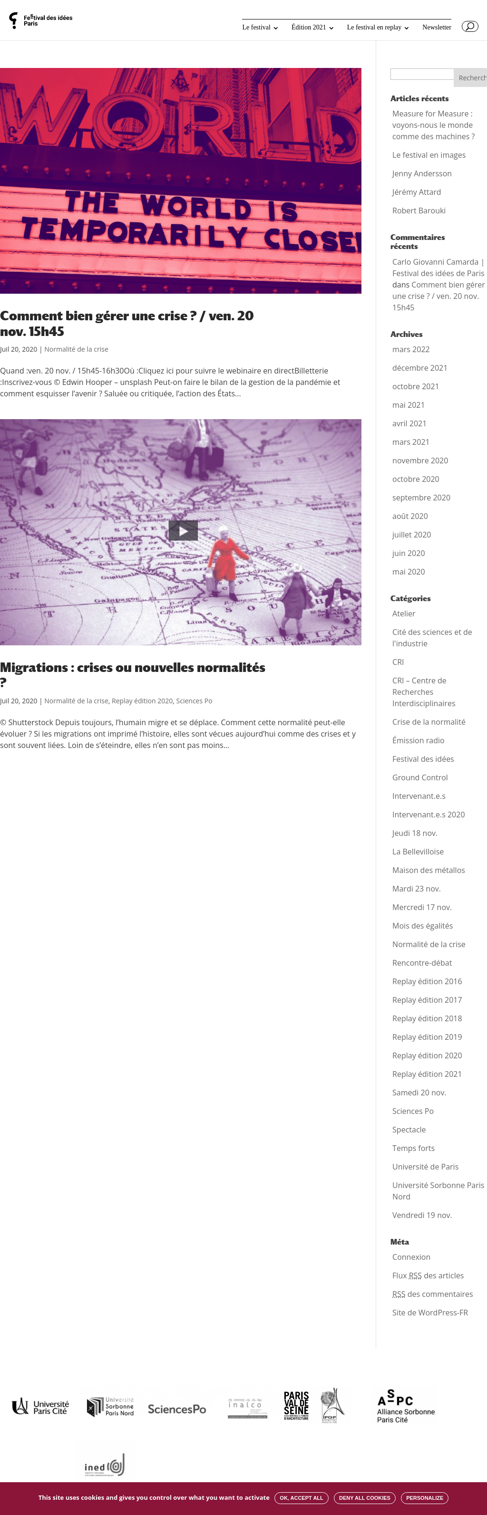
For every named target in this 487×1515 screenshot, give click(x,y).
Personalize (424, 1498)
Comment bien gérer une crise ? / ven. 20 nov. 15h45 (438, 296)
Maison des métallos (428, 870)
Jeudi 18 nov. (415, 833)
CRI (398, 662)
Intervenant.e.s (419, 796)
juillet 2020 (411, 534)
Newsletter (436, 27)
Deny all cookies (364, 1498)
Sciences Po (194, 700)
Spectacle (409, 1129)
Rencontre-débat (422, 963)
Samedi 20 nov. (419, 1092)
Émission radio (418, 740)
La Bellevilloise (418, 851)
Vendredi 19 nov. (422, 1215)
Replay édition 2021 (427, 1074)
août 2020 (410, 516)
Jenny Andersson (422, 173)
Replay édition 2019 (427, 1037)
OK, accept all (301, 1498)
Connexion (411, 1257)
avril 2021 (409, 423)
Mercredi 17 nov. (422, 907)
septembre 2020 (421, 497)
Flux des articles (428, 1275)
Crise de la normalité (429, 722)
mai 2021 (408, 405)
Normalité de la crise (76, 349)
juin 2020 (408, 553)
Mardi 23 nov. (416, 888)
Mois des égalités (422, 926)
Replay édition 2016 (427, 981)
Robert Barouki (419, 210)
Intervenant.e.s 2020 (428, 814)
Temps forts (413, 1148)
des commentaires (432, 1294)
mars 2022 (411, 349)
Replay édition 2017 (427, 1000)
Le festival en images (429, 155)
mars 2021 (411, 442)
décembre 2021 (420, 368)
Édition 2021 (309, 27)
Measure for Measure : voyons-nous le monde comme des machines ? (433, 125)
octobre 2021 (415, 386)
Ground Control (420, 777)
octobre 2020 (415, 479)
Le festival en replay (374, 27)
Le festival (256, 27)
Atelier (403, 613)
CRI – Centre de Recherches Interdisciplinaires (423, 692)
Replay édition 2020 (142, 700)
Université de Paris (425, 1166)
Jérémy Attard (416, 192)
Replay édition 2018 (427, 1018)
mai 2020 (408, 571)
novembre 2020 (420, 460)
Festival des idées (423, 759)
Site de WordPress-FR (430, 1312)
